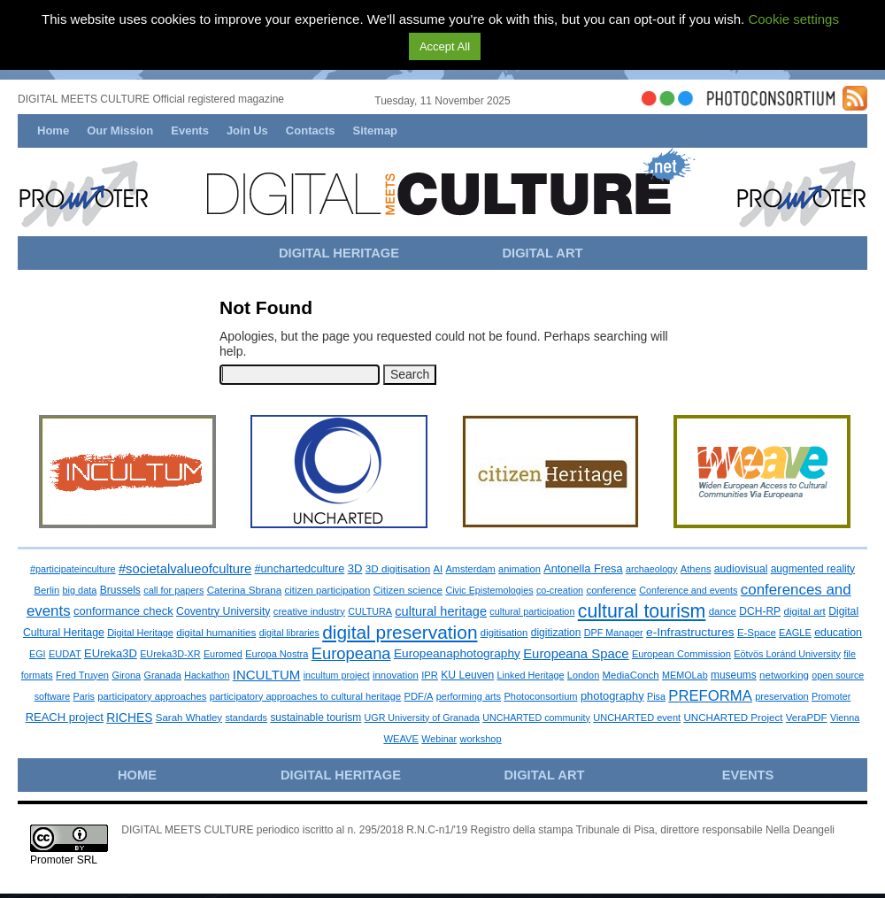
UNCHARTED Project (732, 717)
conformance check (123, 611)
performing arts (468, 696)
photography (612, 695)
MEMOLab (685, 675)
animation (519, 569)
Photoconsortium (540, 696)
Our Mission (120, 130)
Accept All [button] (444, 46)
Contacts (310, 130)
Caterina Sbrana (244, 589)
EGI (37, 654)
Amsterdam (471, 569)
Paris (84, 696)
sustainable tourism (315, 717)
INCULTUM (267, 674)
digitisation (504, 632)
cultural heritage (441, 611)
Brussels (120, 590)
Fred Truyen (82, 675)
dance (722, 611)
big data (80, 590)
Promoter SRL (63, 860)
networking (784, 675)
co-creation (559, 590)
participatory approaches (151, 696)
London (583, 675)
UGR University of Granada (422, 717)
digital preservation (399, 632)
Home (53, 130)
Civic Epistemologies (489, 590)
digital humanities (216, 632)
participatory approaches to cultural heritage (305, 696)
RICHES (129, 717)
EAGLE (795, 632)
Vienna (844, 717)
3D (355, 568)
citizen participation (328, 590)
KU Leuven (467, 675)
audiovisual (741, 569)
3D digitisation (398, 568)
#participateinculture (73, 569)
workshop (481, 738)
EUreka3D (110, 653)
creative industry (309, 611)
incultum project (337, 675)
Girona (126, 675)
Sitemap (374, 130)
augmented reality (813, 569)
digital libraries (289, 632)
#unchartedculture (299, 568)
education (838, 632)
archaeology (652, 569)
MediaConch (631, 675)
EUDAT (65, 654)
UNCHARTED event (637, 717)
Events (190, 130)
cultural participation (531, 611)
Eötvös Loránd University (787, 654)
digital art (804, 611)
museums (734, 675)
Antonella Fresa (582, 568)
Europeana (351, 653)
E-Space (756, 632)
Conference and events (688, 590)
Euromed (223, 654)
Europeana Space (575, 653)
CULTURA (370, 611)
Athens (696, 569)
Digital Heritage (140, 632)
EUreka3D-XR (170, 654)
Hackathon (206, 675)
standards (246, 717)
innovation (396, 675)
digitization (556, 632)
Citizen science (407, 589)
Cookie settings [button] (793, 19)
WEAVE (401, 738)
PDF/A (419, 696)
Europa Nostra (276, 654)
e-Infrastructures (690, 632)
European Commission (681, 654)
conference (611, 590)
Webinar (439, 738)
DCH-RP (760, 611)
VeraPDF (806, 717)
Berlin (46, 590)
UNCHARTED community (536, 717)
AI (438, 569)
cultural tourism (642, 611)
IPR (429, 675)
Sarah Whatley (189, 717)
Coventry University (223, 611)
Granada (162, 675)
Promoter (831, 696)
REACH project (65, 717)
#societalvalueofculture (185, 569)
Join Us (247, 130)
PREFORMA (710, 695)
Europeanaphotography (457, 653)
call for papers (173, 590)
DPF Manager (613, 632)
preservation (782, 696)
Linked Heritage (531, 675)
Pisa (656, 696)
